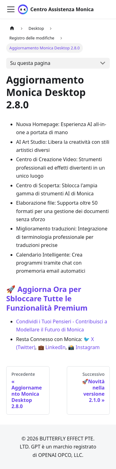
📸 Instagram (84, 347)
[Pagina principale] (12, 28)
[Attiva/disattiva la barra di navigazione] (10, 9)
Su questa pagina (30, 63)
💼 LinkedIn (52, 347)
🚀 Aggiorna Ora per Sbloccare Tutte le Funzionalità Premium (47, 298)
